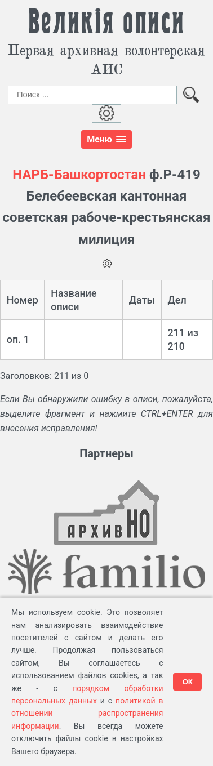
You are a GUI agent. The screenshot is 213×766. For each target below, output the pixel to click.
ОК (187, 682)
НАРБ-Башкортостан (79, 174)
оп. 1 (18, 339)
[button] (106, 139)
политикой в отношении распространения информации (87, 713)
